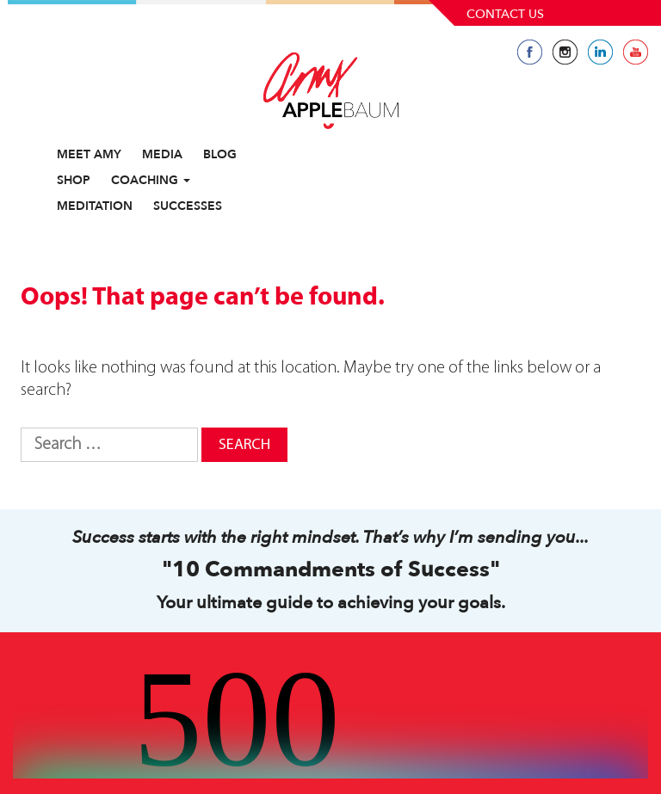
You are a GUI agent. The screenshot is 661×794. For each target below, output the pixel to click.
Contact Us (505, 14)
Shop (73, 180)
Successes (187, 206)
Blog (220, 154)
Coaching (150, 180)
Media (162, 154)
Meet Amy (89, 154)
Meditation (95, 206)
